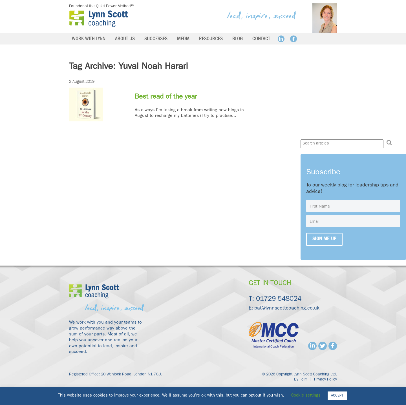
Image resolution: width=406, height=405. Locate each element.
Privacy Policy (325, 380)
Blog (237, 39)
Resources (211, 39)
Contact (261, 39)
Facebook (293, 38)
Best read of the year (166, 97)
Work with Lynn (88, 39)
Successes (155, 39)
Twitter (322, 346)
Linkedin (281, 38)
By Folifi (300, 380)
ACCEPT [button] (337, 396)
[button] (389, 143)
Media (183, 39)
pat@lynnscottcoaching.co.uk (286, 308)
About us (125, 39)
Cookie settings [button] (306, 396)
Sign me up (324, 239)
